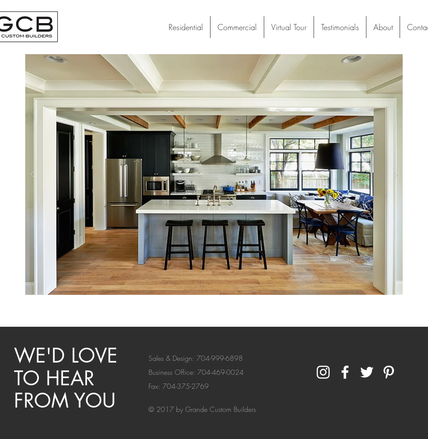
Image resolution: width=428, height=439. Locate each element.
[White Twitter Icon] (367, 372)
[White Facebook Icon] (345, 372)
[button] (214, 174)
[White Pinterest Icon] (388, 372)
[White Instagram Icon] (323, 372)
